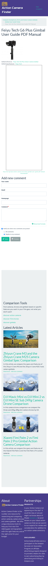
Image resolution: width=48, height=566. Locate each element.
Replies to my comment (12, 234)
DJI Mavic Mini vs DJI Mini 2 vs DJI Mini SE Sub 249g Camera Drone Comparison (24, 400)
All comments (9, 232)
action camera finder (12, 10)
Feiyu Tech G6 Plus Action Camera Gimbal (25, 62)
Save (5, 239)
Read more (6, 371)
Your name (5, 182)
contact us (33, 518)
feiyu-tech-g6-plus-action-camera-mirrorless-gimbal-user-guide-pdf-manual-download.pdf (24, 172)
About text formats (38, 224)
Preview (15, 239)
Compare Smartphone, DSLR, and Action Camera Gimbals (20, 20)
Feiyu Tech (18, 64)
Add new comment (16, 371)
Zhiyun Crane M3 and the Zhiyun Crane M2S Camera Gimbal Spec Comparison (21, 357)
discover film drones (11, 319)
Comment (4, 207)
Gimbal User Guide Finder (12, 22)
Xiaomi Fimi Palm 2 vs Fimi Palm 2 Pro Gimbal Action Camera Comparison (20, 441)
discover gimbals (9, 322)
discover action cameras (12, 315)
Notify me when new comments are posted (15, 229)
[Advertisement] (24, 256)
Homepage (5, 199)
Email (3, 190)
